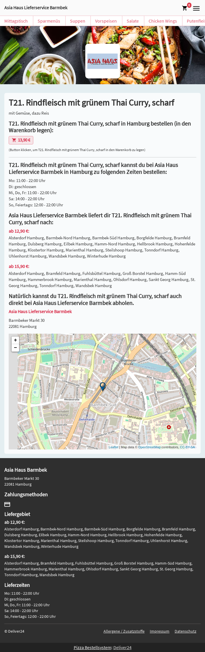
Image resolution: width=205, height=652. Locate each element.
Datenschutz (185, 631)
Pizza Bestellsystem (92, 647)
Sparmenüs (49, 21)
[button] (195, 8)
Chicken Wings (163, 21)
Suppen (77, 21)
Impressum (159, 631)
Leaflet (113, 447)
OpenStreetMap (149, 447)
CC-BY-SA (187, 447)
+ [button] (15, 340)
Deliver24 (122, 647)
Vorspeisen (106, 21)
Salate (133, 21)
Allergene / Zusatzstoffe (124, 631)
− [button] (15, 347)
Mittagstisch (16, 21)
